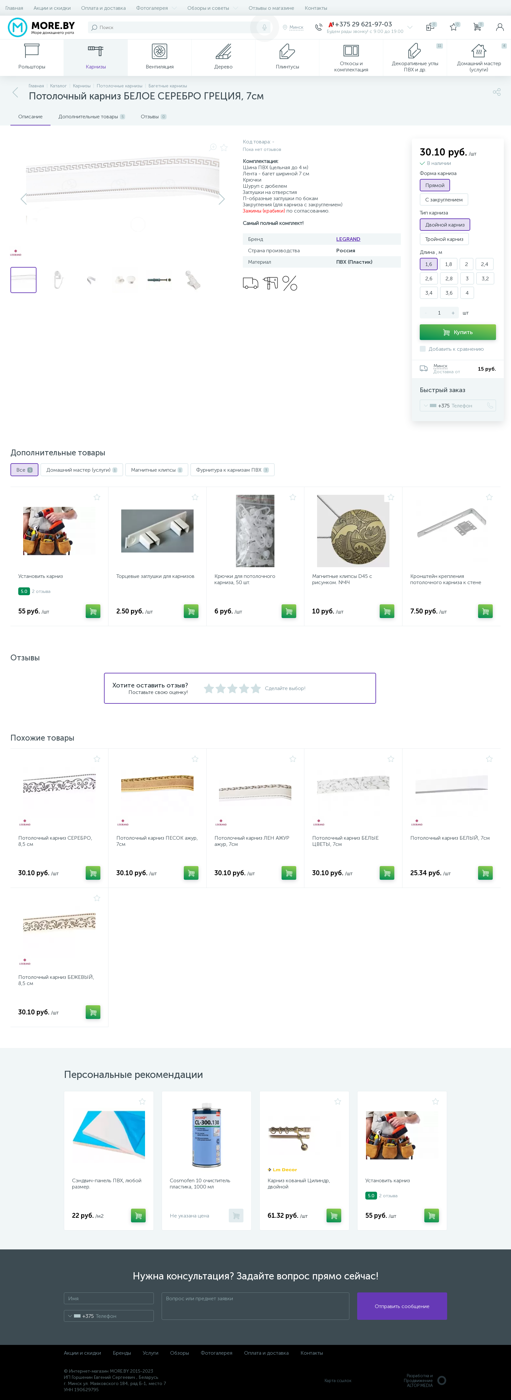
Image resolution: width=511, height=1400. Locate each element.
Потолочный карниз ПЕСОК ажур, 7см (157, 841)
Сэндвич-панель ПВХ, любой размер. (106, 1183)
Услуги (150, 1353)
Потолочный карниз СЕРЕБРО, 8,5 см (55, 841)
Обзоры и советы (212, 8)
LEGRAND (348, 239)
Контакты (316, 8)
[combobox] (435, 405)
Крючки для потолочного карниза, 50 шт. (244, 579)
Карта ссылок (338, 1380)
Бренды (122, 1353)
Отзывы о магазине (271, 8)
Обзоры (179, 1353)
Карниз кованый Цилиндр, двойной (299, 1183)
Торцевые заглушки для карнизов (155, 576)
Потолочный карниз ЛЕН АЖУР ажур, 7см (251, 841)
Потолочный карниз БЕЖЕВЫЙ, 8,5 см (56, 980)
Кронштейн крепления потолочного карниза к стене (445, 579)
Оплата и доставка (103, 8)
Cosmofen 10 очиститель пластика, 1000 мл (200, 1183)
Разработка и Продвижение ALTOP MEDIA (425, 1380)
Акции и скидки (52, 8)
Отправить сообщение (402, 1306)
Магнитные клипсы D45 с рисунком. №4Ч (342, 579)
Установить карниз (40, 576)
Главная (14, 8)
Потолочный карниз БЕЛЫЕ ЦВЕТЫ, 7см (345, 841)
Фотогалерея (156, 8)
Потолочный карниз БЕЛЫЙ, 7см (450, 838)
